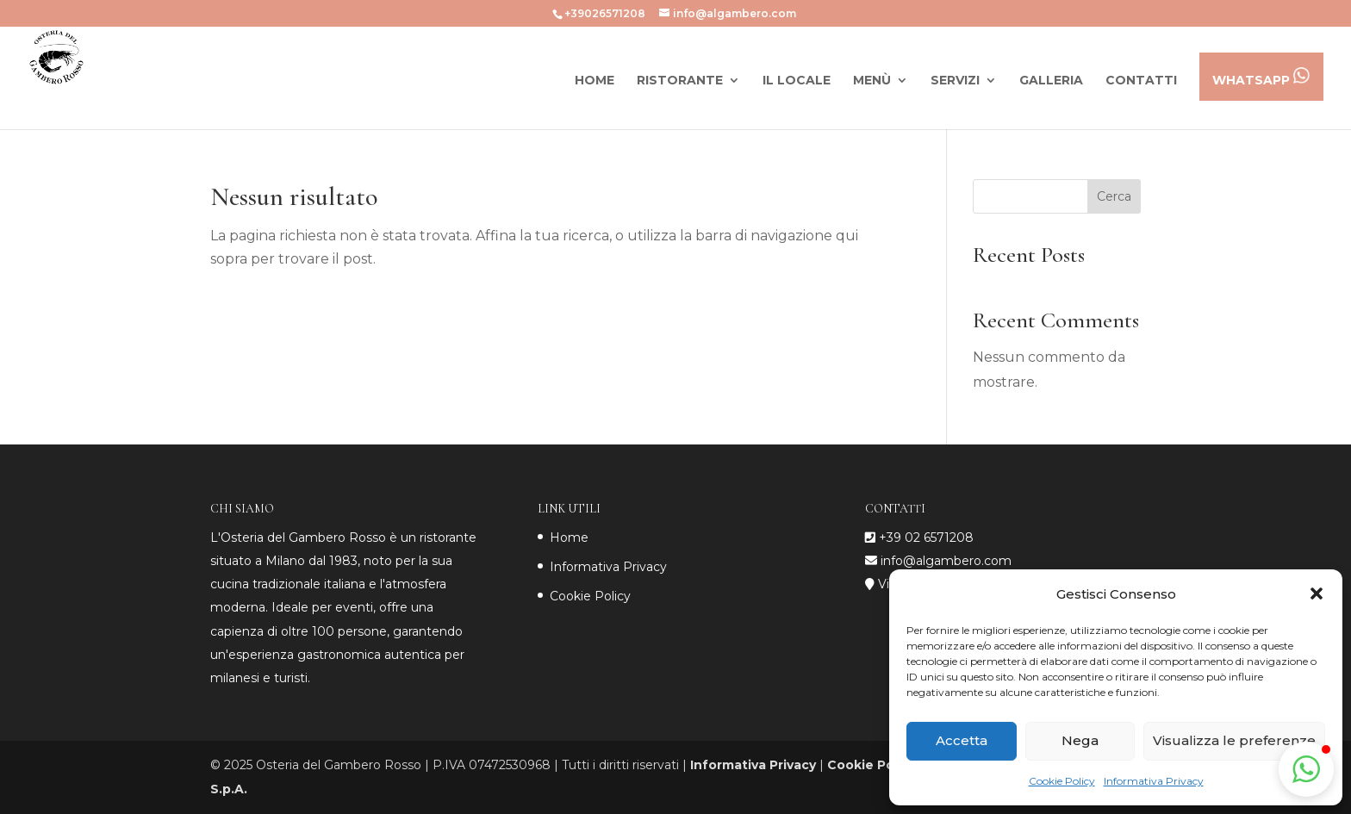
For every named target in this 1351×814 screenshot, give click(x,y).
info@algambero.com (944, 561)
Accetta (961, 740)
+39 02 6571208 (926, 537)
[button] (1316, 593)
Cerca (1114, 196)
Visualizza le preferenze (1234, 740)
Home (569, 537)
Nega (1080, 740)
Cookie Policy (1062, 780)
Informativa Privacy (1154, 780)
